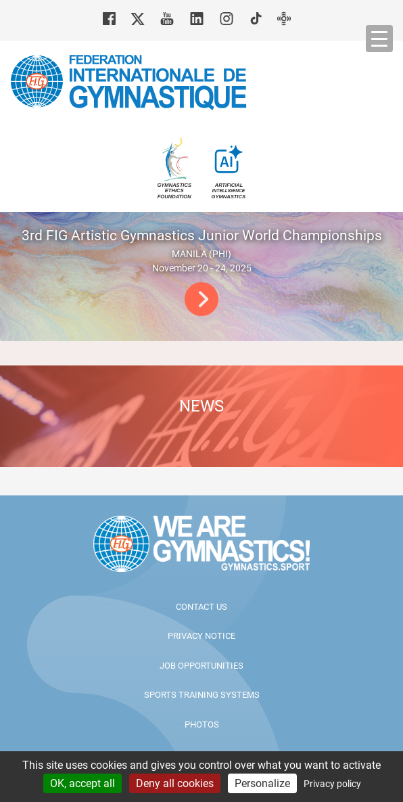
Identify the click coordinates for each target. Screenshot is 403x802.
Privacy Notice (201, 636)
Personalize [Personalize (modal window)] (262, 783)
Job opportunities (201, 666)
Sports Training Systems (202, 695)
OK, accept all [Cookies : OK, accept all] (82, 783)
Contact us (201, 607)
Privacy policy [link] (332, 783)
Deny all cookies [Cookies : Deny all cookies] (175, 783)
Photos (202, 724)
